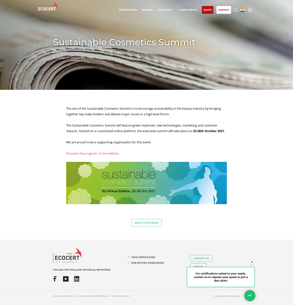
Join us (198, 266)
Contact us (201, 258)
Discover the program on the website (92, 153)
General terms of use (65, 296)
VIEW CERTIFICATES (143, 257)
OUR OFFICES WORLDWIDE (147, 262)
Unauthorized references (94, 296)
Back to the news (146, 222)
